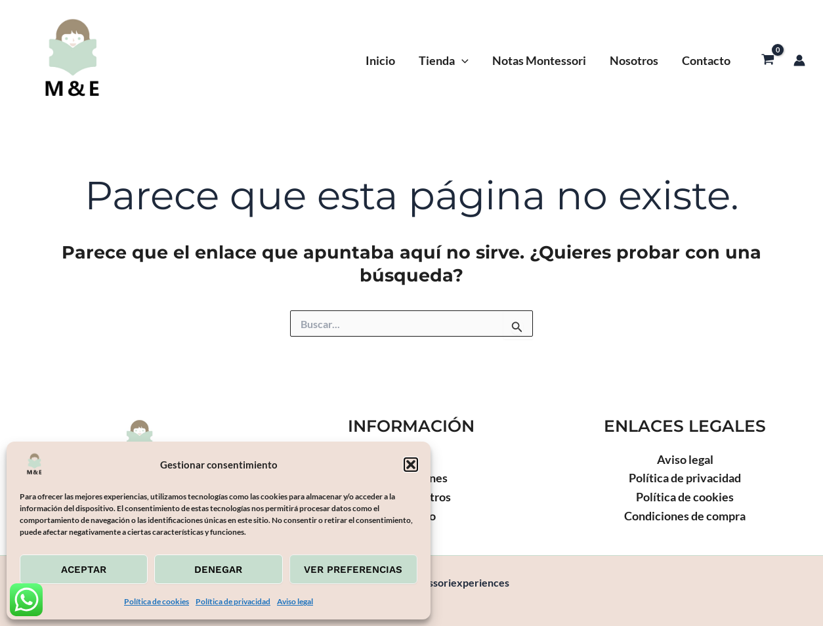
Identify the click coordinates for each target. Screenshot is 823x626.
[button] (410, 464)
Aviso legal (295, 601)
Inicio (380, 60)
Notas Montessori (539, 60)
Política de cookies (156, 601)
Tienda (444, 60)
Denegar (218, 569)
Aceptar (83, 569)
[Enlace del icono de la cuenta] (799, 60)
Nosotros (634, 60)
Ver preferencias (353, 569)
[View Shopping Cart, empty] (767, 60)
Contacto (706, 60)
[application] (462, 60)
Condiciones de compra (685, 516)
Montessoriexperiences (234, 60)
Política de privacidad (233, 601)
